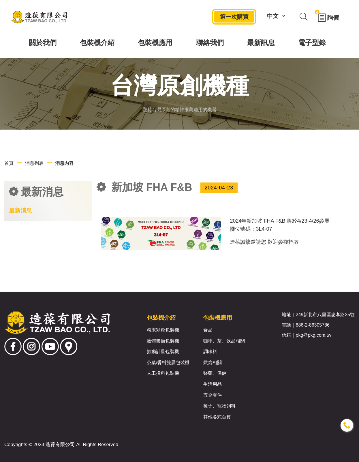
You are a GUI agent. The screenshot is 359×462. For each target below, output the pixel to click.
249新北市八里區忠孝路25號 (325, 314)
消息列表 (34, 163)
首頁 (9, 163)
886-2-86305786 (312, 325)
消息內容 (64, 163)
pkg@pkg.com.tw (313, 335)
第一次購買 (234, 17)
